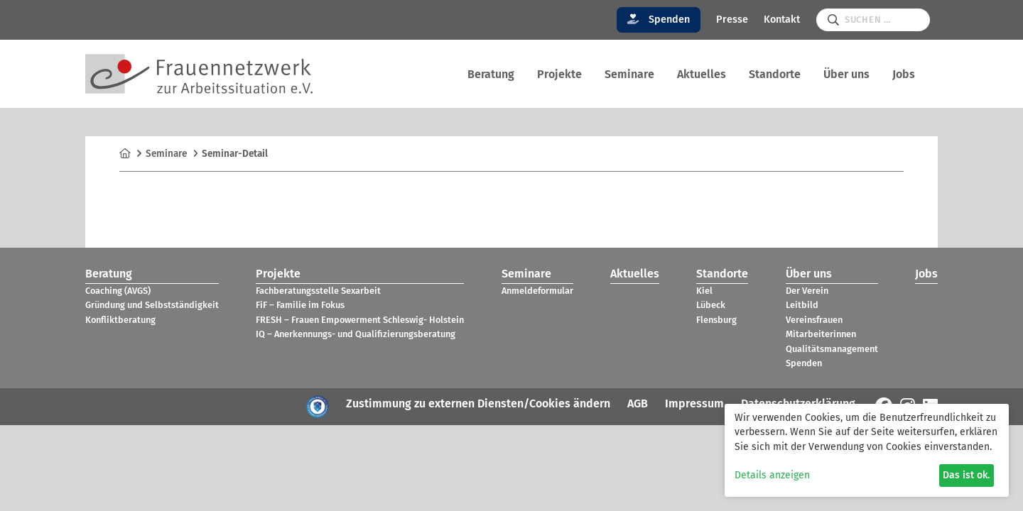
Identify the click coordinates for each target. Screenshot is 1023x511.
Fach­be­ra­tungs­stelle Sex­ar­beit (318, 290)
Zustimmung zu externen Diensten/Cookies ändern (478, 403)
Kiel (704, 290)
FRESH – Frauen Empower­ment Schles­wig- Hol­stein (360, 319)
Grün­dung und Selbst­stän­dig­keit (152, 305)
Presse (732, 19)
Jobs (903, 74)
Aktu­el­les (701, 74)
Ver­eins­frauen (814, 319)
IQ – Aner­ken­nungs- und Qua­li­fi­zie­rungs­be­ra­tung (355, 334)
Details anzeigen (772, 475)
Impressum (694, 403)
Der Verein (807, 290)
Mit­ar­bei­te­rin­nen (821, 334)
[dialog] (867, 450)
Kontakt (782, 19)
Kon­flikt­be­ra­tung (120, 319)
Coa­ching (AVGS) (118, 290)
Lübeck (710, 305)
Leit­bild (802, 305)
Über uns (846, 74)
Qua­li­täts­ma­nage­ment (832, 349)
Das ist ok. (966, 475)
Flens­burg (716, 319)
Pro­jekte (559, 74)
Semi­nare (629, 74)
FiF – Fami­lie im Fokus (300, 305)
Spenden (659, 19)
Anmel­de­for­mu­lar (537, 290)
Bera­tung (490, 74)
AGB (637, 403)
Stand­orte (775, 74)
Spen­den (804, 363)
